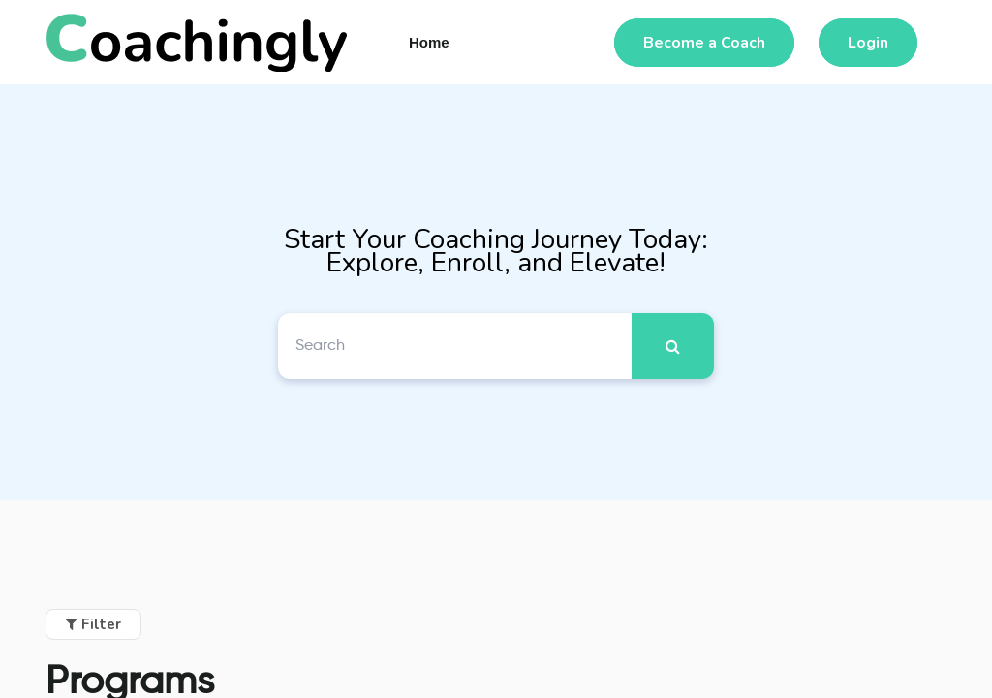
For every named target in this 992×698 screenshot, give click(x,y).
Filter (93, 624)
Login (868, 42)
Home (429, 42)
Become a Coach (704, 42)
